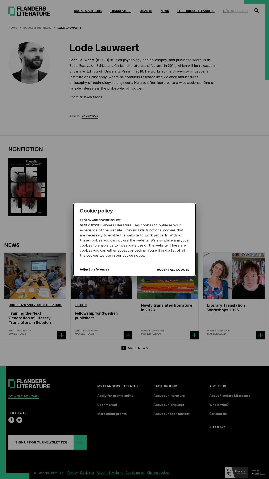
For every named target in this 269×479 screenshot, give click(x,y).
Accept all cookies (173, 269)
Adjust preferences (94, 269)
